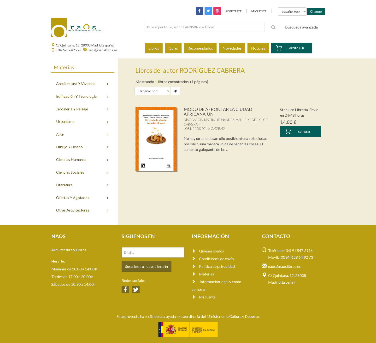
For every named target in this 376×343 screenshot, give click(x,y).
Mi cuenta (204, 297)
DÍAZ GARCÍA (193, 120)
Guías (173, 48)
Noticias (258, 48)
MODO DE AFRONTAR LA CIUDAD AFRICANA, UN (218, 112)
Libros (153, 48)
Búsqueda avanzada (301, 27)
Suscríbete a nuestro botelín (146, 266)
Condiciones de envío (213, 258)
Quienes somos (208, 251)
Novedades (232, 48)
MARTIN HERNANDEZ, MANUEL (226, 120)
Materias (203, 274)
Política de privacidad (213, 266)
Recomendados (200, 48)
